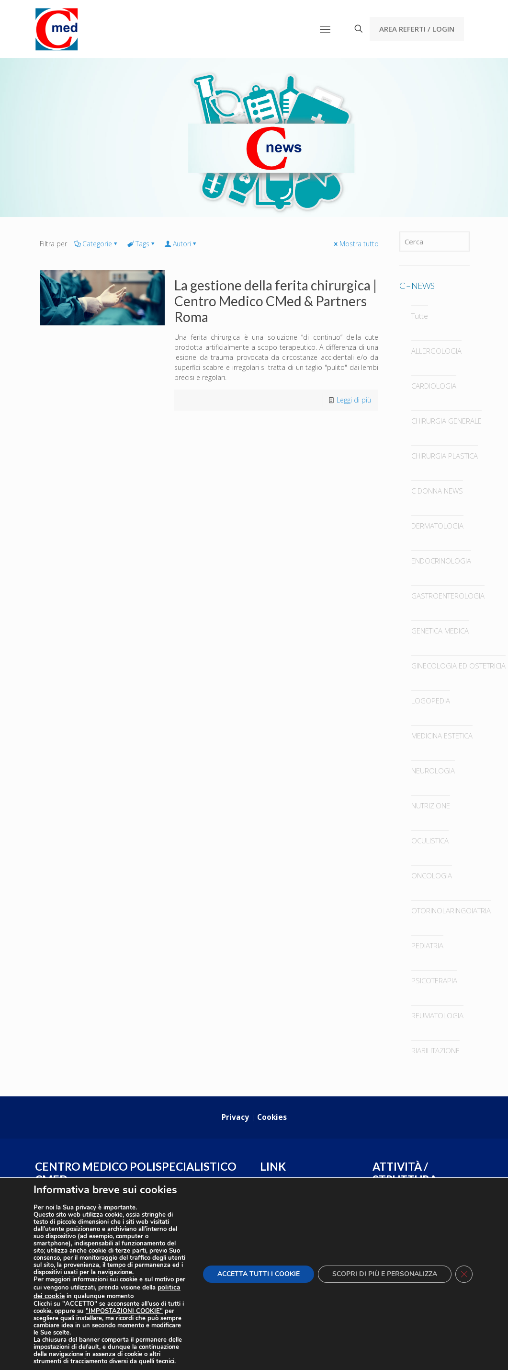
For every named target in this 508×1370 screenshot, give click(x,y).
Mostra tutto (356, 243)
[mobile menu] (325, 29)
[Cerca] (434, 241)
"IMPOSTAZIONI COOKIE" (124, 1311)
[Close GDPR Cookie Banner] (464, 1274)
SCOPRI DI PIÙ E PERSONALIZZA (384, 1273)
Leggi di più (354, 399)
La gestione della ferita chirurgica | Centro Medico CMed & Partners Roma (275, 301)
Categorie (96, 243)
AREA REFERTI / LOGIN (416, 29)
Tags (141, 243)
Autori (181, 243)
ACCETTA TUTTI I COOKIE (258, 1273)
